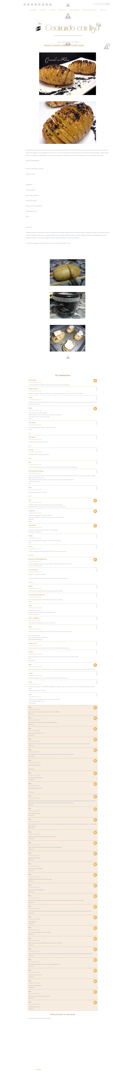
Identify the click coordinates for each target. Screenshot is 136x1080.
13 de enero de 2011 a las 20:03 (34, 929)
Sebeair (30, 397)
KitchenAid (52, 9)
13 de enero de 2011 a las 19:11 (34, 741)
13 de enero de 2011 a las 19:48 (34, 798)
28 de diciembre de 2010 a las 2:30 (34, 645)
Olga (29, 707)
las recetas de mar (33, 569)
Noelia (30, 605)
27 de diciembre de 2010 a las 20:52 (34, 527)
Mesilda (30, 536)
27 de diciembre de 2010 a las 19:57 (34, 489)
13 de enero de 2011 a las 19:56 (34, 876)
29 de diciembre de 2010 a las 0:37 (34, 696)
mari (29, 500)
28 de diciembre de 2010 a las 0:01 (34, 620)
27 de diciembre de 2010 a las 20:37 (34, 512)
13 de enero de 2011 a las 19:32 (34, 751)
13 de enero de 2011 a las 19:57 (34, 887)
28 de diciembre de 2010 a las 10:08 (34, 654)
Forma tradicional (74, 9)
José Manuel (31, 437)
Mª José (30, 546)
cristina (30, 673)
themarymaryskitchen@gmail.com (37, 559)
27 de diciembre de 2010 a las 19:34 (34, 473)
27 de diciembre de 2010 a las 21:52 (34, 571)
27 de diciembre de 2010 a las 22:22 (34, 588)
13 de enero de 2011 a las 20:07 (34, 961)
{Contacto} (103, 9)
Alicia (30, 487)
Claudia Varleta (32, 643)
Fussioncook (42, 9)
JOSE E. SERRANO (33, 618)
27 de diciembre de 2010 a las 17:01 (34, 382)
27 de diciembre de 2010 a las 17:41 (34, 399)
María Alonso (32, 525)
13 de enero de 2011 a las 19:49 (34, 810)
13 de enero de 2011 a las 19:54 (34, 844)
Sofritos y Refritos (33, 388)
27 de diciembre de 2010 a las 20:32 (34, 502)
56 (108, 45)
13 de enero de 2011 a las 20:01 (34, 897)
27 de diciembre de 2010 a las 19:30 (34, 464)
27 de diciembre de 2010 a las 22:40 (34, 607)
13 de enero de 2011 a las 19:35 (34, 762)
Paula (30, 626)
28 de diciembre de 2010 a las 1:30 (34, 629)
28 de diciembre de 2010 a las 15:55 (34, 684)
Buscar (108, 4)
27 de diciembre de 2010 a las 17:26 (34, 390)
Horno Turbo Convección (89, 9)
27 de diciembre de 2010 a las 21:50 (34, 561)
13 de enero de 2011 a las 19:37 (34, 785)
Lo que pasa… (32, 510)
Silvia (29, 664)
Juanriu (30, 652)
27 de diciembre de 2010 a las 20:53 (34, 538)
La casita (30, 449)
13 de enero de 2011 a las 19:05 (34, 709)
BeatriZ (30, 586)
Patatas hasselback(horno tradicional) (64, 45)
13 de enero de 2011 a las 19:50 (34, 821)
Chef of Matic (62, 9)
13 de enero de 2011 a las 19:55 (34, 855)
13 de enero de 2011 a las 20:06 (34, 951)
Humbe (30, 408)
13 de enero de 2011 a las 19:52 (34, 834)
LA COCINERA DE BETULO (36, 595)
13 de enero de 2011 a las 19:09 (34, 730)
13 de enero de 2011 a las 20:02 (34, 908)
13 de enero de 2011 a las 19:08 (34, 719)
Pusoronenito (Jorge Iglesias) (36, 471)
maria (30, 682)
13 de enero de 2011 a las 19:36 (34, 775)
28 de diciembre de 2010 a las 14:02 (34, 675)
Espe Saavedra (32, 380)
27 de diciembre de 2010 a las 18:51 (34, 439)
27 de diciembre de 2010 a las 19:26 (34, 451)
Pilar (29, 462)
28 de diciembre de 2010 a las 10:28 (34, 666)
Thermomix (33, 9)
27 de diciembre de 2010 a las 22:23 (34, 597)
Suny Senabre (32, 422)
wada (29, 694)
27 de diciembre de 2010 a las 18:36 (34, 424)
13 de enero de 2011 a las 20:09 (34, 993)
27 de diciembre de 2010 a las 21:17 (34, 548)
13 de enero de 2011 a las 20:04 (34, 940)
